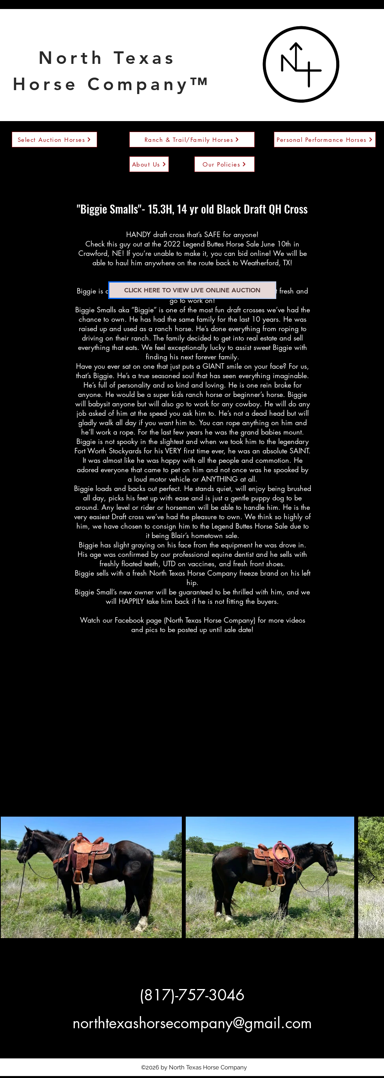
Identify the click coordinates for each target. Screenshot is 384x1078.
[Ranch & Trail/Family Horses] (192, 139)
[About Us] (149, 164)
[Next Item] (371, 877)
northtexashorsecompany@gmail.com (192, 1023)
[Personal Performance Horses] (325, 139)
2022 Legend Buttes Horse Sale (211, 243)
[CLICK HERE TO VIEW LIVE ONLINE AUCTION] (192, 290)
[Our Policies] (224, 164)
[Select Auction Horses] (54, 139)
